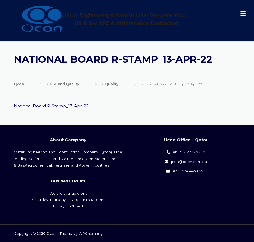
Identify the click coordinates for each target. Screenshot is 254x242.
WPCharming (91, 233)
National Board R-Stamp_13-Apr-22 (51, 106)
